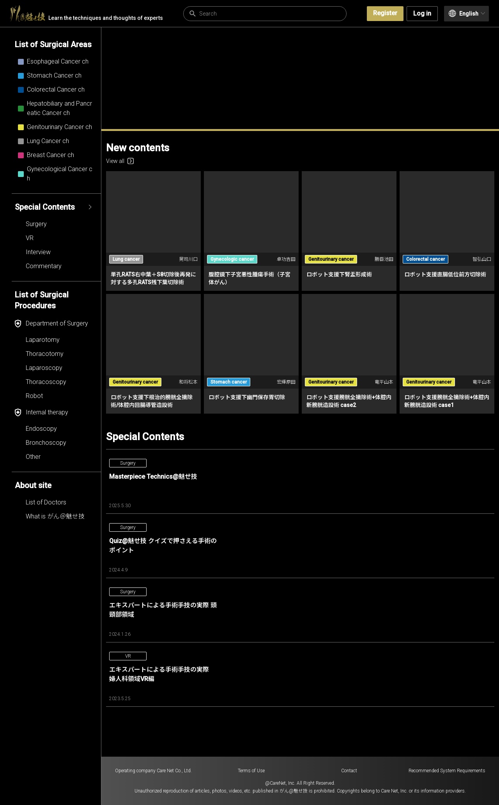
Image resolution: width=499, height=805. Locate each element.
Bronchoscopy (46, 442)
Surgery (36, 224)
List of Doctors (46, 502)
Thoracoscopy (46, 382)
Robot (34, 396)
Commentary (44, 266)
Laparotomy (43, 339)
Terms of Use (251, 770)
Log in (422, 13)
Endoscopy (41, 428)
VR (30, 238)
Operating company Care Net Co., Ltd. (153, 770)
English (467, 13)
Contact (349, 770)
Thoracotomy (45, 353)
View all (120, 161)
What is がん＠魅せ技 (55, 516)
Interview (38, 252)
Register (385, 13)
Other (33, 456)
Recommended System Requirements (447, 770)
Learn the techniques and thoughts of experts (86, 13)
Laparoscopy (44, 368)
